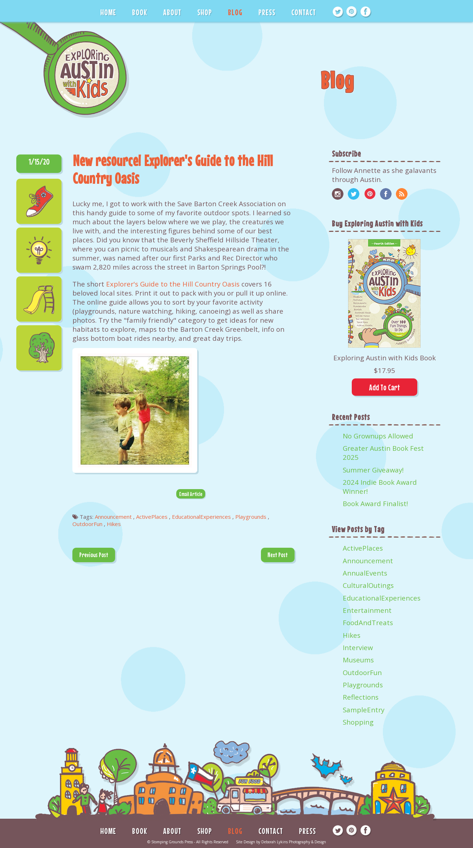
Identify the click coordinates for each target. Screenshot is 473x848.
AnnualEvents (365, 572)
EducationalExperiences (382, 597)
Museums (358, 659)
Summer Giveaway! (373, 469)
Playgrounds (363, 684)
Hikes (351, 635)
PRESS (266, 12)
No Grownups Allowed (378, 435)
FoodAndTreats (368, 622)
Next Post (277, 555)
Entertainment (367, 610)
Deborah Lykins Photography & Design (293, 841)
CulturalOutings (368, 585)
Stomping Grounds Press (172, 841)
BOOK (139, 12)
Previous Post (93, 555)
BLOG (235, 12)
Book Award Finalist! (375, 503)
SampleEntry (363, 709)
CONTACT (303, 12)
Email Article (190, 494)
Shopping (358, 721)
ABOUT (172, 12)
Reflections (361, 696)
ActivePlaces (363, 547)
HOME (108, 12)
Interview (358, 647)
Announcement (368, 560)
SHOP (204, 12)
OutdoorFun (362, 672)
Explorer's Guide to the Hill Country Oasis (173, 283)
